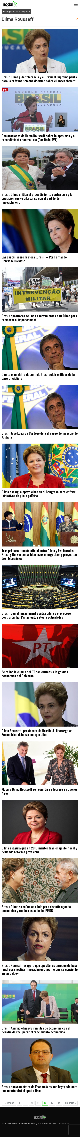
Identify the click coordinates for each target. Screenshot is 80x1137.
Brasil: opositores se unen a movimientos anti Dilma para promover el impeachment (39, 317)
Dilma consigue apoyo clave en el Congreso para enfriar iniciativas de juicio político (39, 493)
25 (59, 1103)
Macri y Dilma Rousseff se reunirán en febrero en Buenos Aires (39, 791)
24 (52, 1103)
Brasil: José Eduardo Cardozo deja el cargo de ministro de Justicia (40, 435)
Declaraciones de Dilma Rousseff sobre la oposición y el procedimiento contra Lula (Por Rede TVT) (38, 137)
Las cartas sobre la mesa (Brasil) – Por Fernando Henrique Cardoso (34, 258)
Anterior (8, 1103)
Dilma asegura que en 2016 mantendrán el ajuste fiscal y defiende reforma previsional (39, 849)
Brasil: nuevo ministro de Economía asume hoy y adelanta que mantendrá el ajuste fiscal (39, 1088)
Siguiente (70, 1103)
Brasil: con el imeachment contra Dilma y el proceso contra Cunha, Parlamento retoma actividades (36, 615)
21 (32, 1103)
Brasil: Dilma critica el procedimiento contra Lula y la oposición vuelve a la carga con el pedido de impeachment (37, 198)
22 (38, 1103)
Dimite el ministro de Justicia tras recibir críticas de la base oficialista (38, 376)
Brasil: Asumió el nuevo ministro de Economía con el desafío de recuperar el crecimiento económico (36, 1029)
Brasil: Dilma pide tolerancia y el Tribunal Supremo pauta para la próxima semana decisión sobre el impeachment (39, 78)
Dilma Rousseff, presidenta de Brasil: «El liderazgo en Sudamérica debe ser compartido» (37, 732)
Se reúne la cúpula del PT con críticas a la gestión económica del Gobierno (35, 673)
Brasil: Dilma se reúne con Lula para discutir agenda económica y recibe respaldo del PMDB (36, 908)
